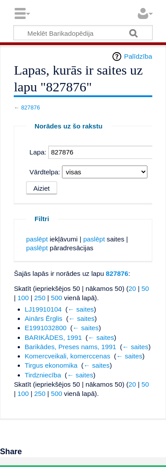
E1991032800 (46, 327)
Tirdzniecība (43, 375)
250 (39, 297)
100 (23, 297)
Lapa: (38, 152)
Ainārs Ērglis (43, 318)
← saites (81, 309)
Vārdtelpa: (45, 172)
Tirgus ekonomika (51, 365)
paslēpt (37, 239)
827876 (30, 107)
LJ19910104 (43, 309)
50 (145, 288)
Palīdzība (138, 56)
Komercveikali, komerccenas (67, 356)
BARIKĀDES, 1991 (53, 337)
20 (132, 288)
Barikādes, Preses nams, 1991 (70, 346)
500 (56, 297)
